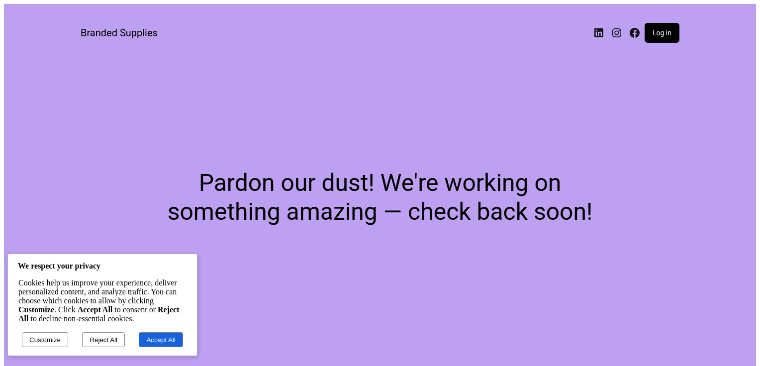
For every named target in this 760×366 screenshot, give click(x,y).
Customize (45, 340)
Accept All (161, 340)
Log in (662, 33)
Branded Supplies (119, 33)
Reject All (103, 340)
